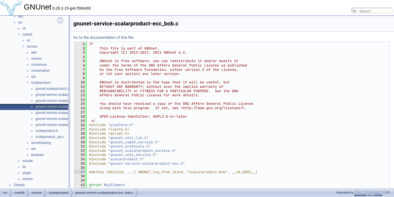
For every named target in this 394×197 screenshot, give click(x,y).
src (20, 22)
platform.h (121, 125)
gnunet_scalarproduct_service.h (142, 150)
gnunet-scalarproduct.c (52, 89)
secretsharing (41, 143)
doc (20, 16)
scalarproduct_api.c (50, 137)
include (27, 161)
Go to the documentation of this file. (103, 37)
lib (24, 167)
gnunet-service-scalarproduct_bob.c (62, 125)
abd (34, 52)
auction (36, 58)
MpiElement (114, 184)
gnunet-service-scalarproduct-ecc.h (61, 95)
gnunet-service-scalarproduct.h (58, 113)
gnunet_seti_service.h (132, 154)
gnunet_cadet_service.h (133, 142)
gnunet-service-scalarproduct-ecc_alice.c (65, 101)
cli (23, 28)
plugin (26, 173)
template (37, 155)
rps (33, 77)
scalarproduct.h (47, 131)
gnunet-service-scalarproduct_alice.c (62, 119)
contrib (27, 34)
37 (79, 172)
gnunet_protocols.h (129, 146)
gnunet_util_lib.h (128, 137)
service (32, 46)
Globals (19, 185)
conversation (40, 71)
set (33, 149)
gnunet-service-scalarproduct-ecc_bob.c (65, 107)
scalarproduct (41, 83)
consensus (39, 64)
